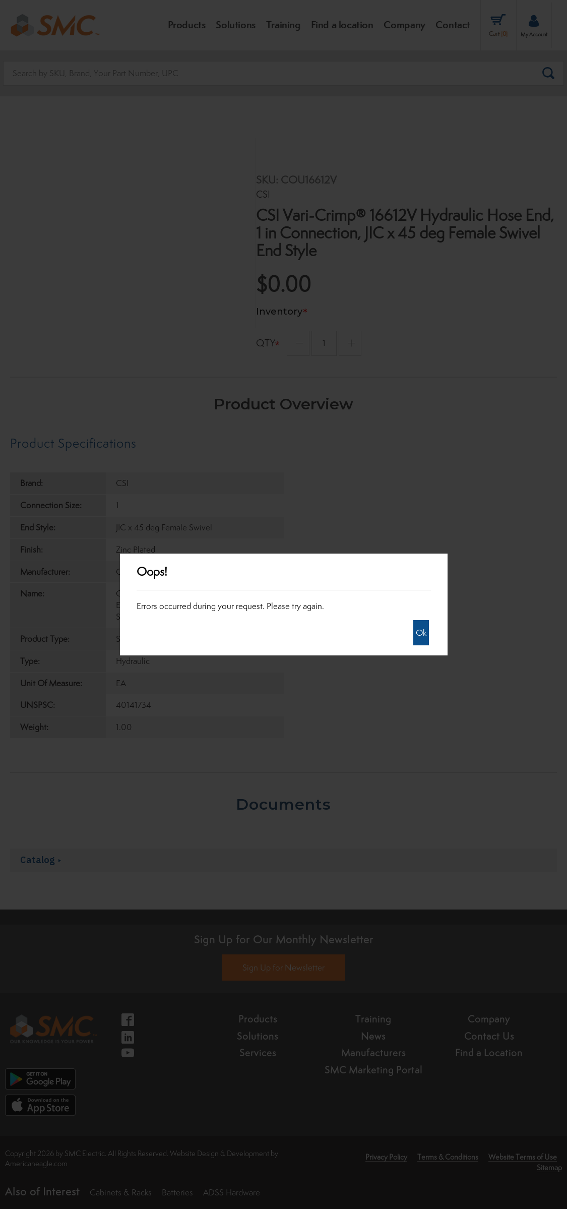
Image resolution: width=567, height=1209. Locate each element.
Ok (421, 632)
